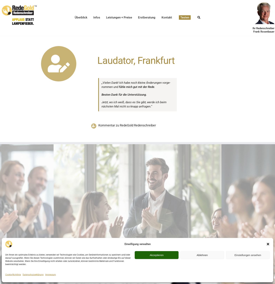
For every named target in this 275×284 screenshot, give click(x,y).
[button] (268, 244)
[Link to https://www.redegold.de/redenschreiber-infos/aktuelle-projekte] (58, 63)
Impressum (50, 274)
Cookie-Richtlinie (13, 274)
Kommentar (106, 125)
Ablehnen (202, 255)
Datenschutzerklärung (33, 274)
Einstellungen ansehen (247, 255)
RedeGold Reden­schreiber (138, 125)
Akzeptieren (156, 255)
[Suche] (198, 16)
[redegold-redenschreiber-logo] (19, 6)
